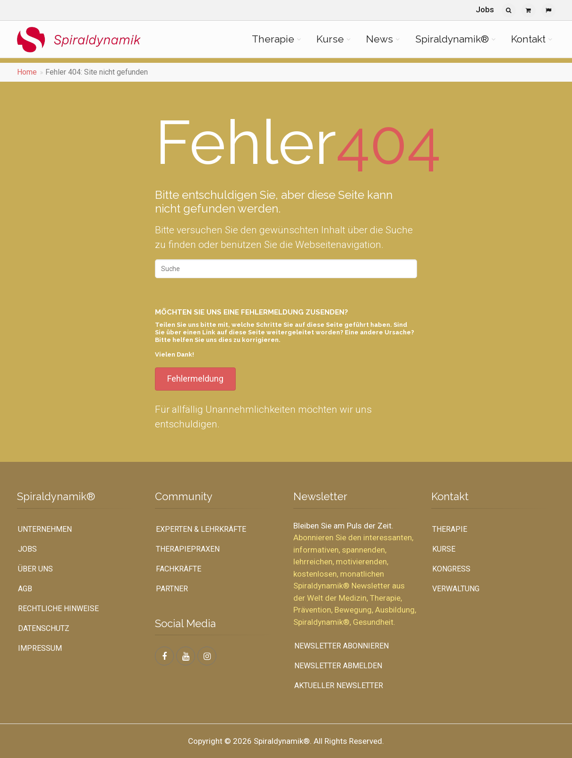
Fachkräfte (178, 568)
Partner (172, 588)
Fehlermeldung (195, 378)
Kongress (451, 568)
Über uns (35, 568)
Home (27, 72)
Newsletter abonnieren (341, 645)
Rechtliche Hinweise (58, 608)
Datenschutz (43, 628)
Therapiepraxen (188, 549)
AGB (25, 588)
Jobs (485, 9)
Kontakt (528, 39)
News (379, 39)
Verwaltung (455, 588)
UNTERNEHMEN (45, 529)
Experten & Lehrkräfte (201, 529)
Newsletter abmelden (338, 665)
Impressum (40, 648)
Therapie (273, 39)
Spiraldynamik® (452, 39)
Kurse (330, 39)
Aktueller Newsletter (338, 685)
